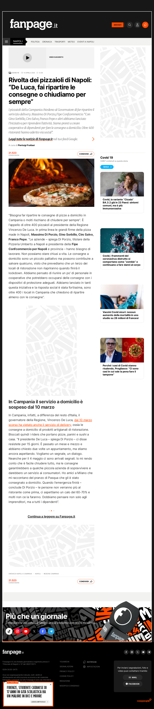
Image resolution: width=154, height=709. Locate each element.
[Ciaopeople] (144, 701)
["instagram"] (17, 631)
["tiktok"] (9, 631)
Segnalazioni (66, 666)
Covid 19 (15, 73)
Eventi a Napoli (85, 41)
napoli (18, 41)
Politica (35, 41)
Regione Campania (51, 573)
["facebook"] (42, 631)
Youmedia (64, 662)
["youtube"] (25, 631)
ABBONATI (118, 25)
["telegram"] (51, 631)
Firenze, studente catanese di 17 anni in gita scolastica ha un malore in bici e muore (27, 692)
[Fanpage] (13, 652)
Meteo (71, 41)
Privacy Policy (67, 671)
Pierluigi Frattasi (26, 145)
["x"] (34, 631)
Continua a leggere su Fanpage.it (51, 516)
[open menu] (6, 41)
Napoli (38, 573)
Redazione (65, 681)
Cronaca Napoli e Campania (20, 573)
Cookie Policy (67, 676)
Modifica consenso (69, 686)
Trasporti (60, 41)
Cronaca (47, 41)
